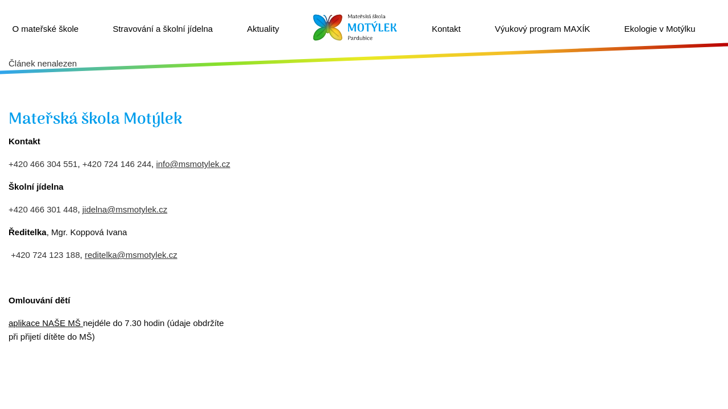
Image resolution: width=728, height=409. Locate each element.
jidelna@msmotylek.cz (124, 209)
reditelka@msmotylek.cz (131, 255)
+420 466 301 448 (43, 209)
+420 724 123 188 (45, 255)
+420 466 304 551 (43, 164)
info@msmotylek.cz (193, 164)
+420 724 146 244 (116, 164)
